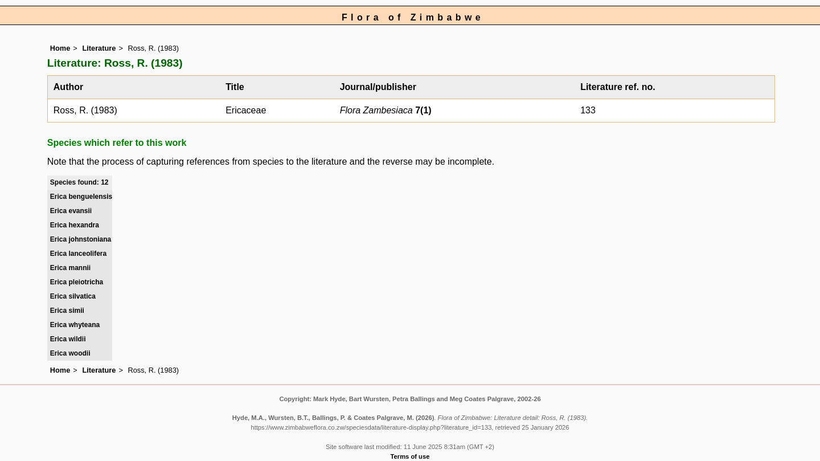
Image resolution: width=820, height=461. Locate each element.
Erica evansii (71, 211)
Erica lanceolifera (78, 254)
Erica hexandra (74, 225)
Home (60, 48)
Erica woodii (70, 353)
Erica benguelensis (81, 197)
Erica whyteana (75, 325)
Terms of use (410, 456)
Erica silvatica (73, 296)
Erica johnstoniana (80, 239)
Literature (99, 48)
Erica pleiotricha (76, 282)
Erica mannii (70, 268)
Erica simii (67, 311)
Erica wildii (68, 339)
